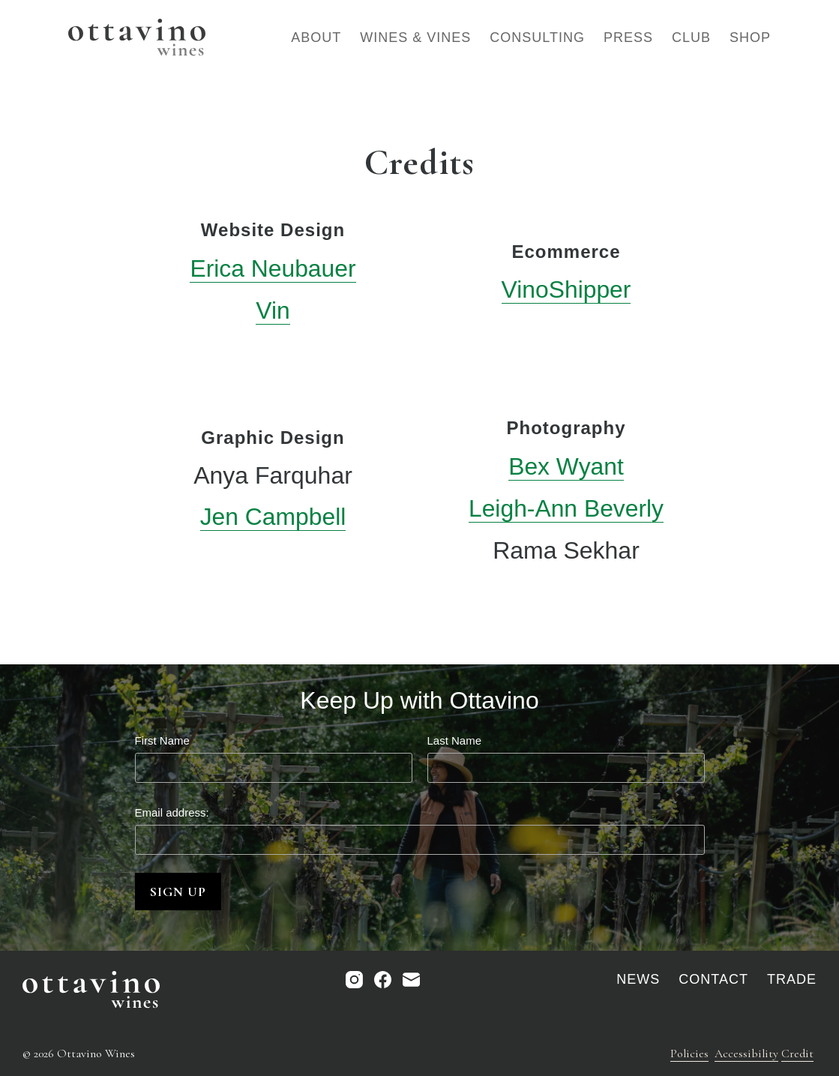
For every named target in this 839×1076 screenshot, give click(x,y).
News (638, 978)
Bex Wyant (566, 464)
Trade (792, 978)
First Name (162, 737)
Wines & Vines (415, 37)
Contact (713, 978)
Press (628, 37)
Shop (750, 37)
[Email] (411, 979)
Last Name (454, 737)
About (316, 37)
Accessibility (746, 1052)
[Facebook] (382, 979)
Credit (797, 1052)
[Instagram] (354, 979)
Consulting (537, 37)
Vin (273, 309)
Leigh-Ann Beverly (566, 506)
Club (691, 37)
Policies (689, 1052)
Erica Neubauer (273, 268)
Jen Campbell (272, 515)
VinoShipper (566, 288)
